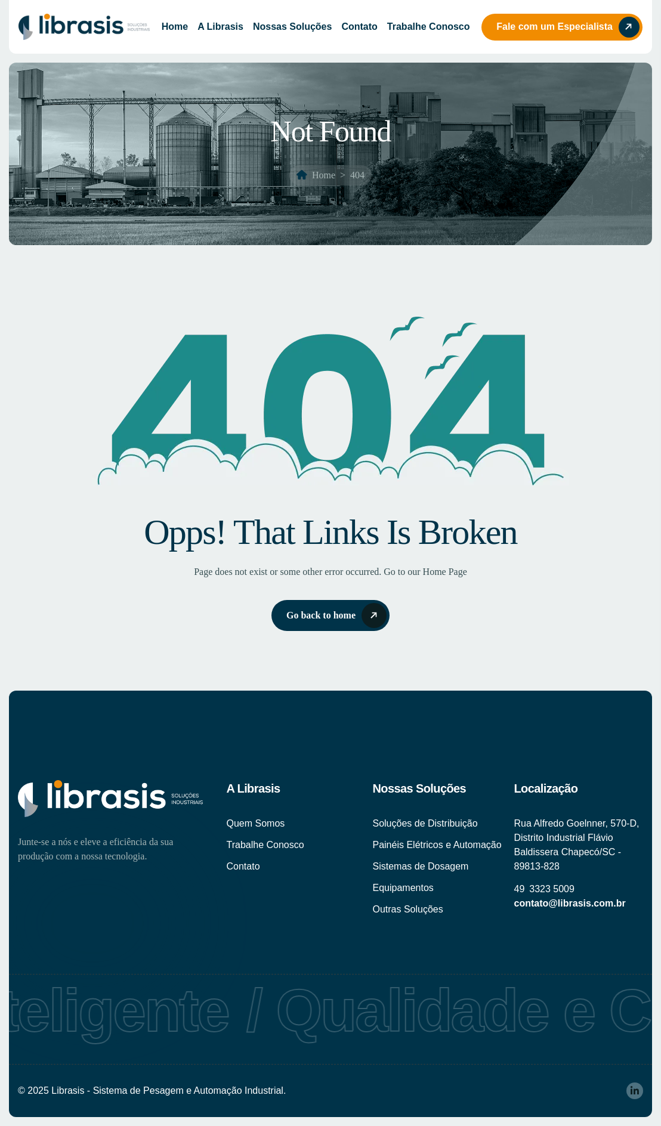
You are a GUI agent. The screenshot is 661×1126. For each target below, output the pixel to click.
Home (175, 26)
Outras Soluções (407, 909)
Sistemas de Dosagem (420, 866)
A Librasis (220, 26)
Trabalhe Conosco (428, 26)
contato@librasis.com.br (569, 903)
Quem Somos (255, 823)
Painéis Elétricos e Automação (436, 845)
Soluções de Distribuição (424, 823)
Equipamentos (402, 888)
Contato (359, 26)
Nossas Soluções (292, 26)
